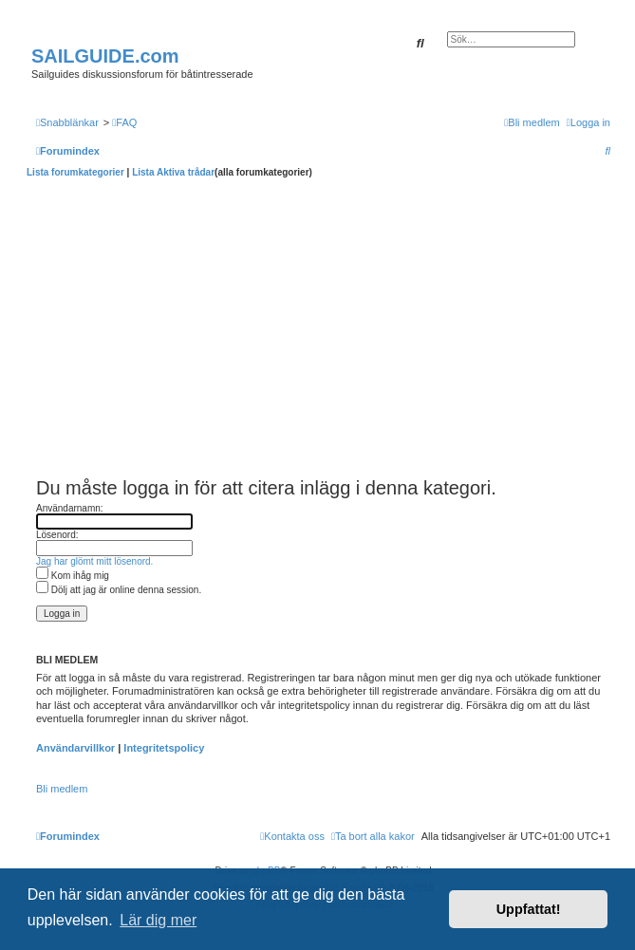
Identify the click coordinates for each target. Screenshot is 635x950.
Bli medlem (61, 788)
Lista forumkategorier (75, 172)
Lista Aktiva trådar (173, 172)
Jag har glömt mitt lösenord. (94, 561)
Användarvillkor (75, 748)
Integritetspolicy (163, 748)
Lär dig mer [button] (158, 920)
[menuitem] (124, 122)
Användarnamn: (69, 508)
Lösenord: (57, 535)
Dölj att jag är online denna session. (118, 590)
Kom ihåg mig (72, 575)
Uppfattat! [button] (528, 909)
